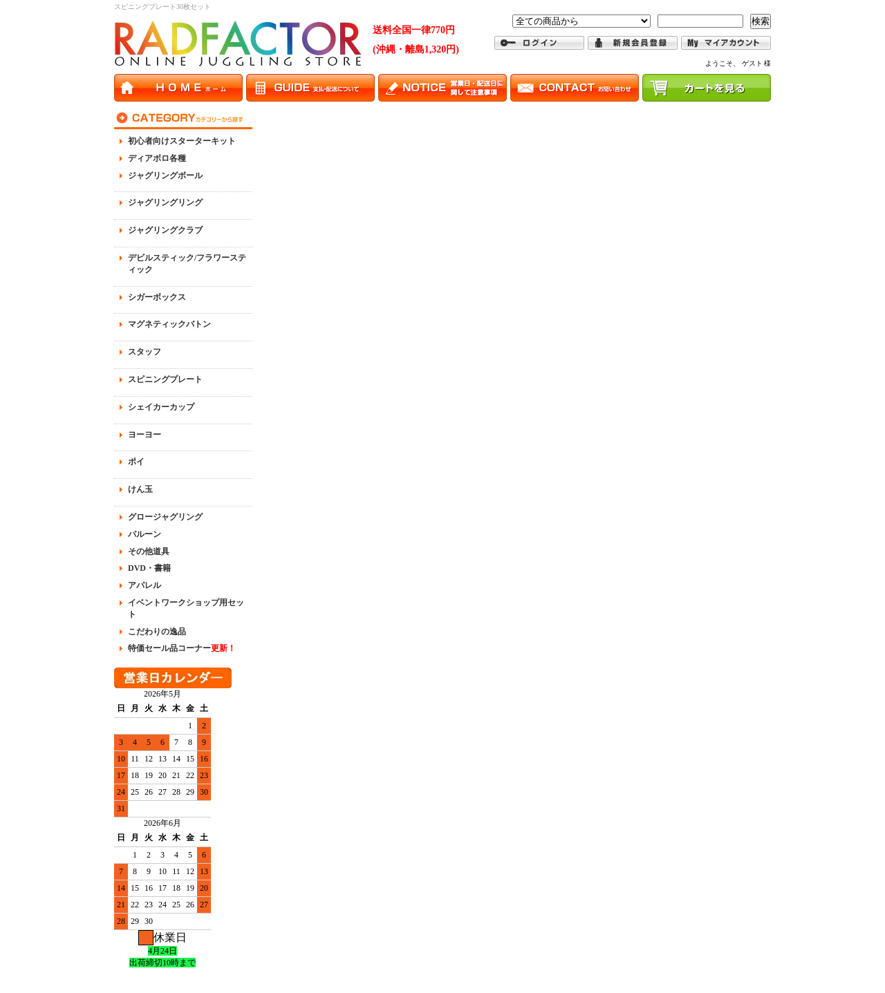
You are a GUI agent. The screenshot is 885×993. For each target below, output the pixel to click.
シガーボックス (157, 297)
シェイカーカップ (161, 407)
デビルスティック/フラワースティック (187, 263)
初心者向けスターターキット (182, 141)
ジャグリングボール (165, 175)
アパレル (144, 585)
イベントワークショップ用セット (186, 608)
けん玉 (140, 489)
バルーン (144, 534)
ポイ (136, 461)
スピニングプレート (165, 379)
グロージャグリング (165, 517)
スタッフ (144, 352)
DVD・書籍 (149, 568)
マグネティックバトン (169, 324)
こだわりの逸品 (157, 631)
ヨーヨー (144, 434)
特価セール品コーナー (182, 648)
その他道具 (148, 551)
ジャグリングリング (165, 202)
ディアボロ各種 (157, 158)
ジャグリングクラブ (165, 230)
